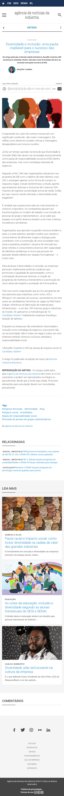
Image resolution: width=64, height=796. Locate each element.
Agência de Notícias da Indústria (23, 374)
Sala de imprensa (32, 760)
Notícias (32, 744)
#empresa (7, 408)
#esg (42, 408)
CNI (9, 3)
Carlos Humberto (15, 664)
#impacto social (10, 412)
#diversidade (31, 408)
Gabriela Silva (13, 535)
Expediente (32, 768)
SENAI (24, 3)
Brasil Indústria (12, 452)
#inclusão (17, 408)
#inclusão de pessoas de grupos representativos (26, 419)
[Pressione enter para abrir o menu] (4, 15)
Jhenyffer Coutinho (24, 69)
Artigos (32, 752)
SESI (15, 3)
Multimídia (32, 764)
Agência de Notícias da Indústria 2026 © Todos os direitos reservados (32, 782)
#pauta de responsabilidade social (19, 415)
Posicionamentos (32, 756)
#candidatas (26, 412)
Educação (8, 468)
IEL (31, 3)
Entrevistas (32, 748)
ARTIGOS (32, 27)
